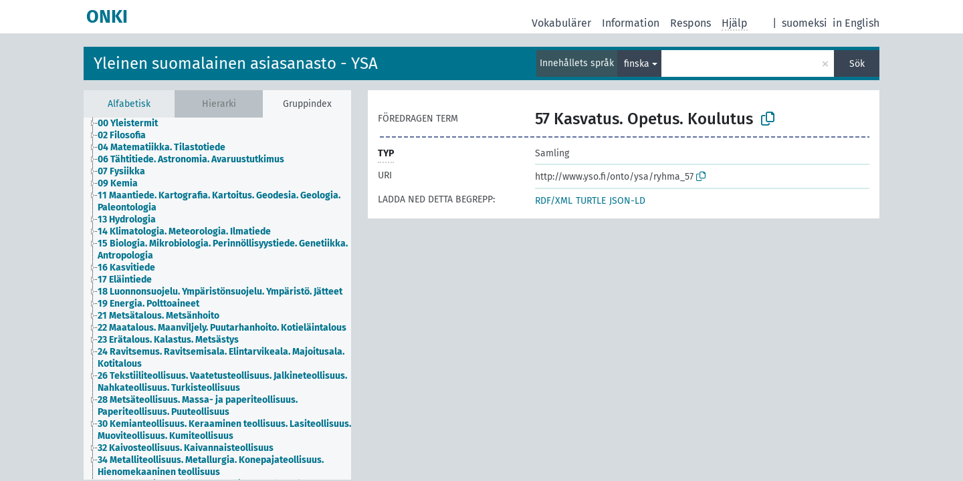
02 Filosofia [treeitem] (122, 135)
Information (630, 23)
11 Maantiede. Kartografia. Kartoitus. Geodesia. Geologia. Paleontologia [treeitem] (219, 201)
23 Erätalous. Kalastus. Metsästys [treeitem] (168, 339)
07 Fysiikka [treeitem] (121, 171)
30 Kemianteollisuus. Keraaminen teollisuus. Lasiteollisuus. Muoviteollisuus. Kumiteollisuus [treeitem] (224, 430)
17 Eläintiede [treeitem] (125, 279)
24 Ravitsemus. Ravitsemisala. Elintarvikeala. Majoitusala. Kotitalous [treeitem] (221, 357)
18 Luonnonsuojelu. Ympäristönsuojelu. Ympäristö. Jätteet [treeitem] (220, 291)
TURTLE (591, 200)
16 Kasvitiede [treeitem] (126, 267)
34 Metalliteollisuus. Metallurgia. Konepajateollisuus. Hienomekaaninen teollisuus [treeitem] (211, 466)
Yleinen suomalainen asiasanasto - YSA (236, 63)
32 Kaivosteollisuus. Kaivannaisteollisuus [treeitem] (186, 448)
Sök (857, 63)
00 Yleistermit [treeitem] (128, 123)
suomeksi (804, 23)
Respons (690, 23)
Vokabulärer (561, 23)
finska (636, 63)
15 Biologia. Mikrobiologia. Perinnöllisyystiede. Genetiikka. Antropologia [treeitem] (223, 249)
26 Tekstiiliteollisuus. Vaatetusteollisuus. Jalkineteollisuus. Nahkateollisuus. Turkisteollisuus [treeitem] (222, 381)
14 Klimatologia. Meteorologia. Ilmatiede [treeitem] (184, 231)
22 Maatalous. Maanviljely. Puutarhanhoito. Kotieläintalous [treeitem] (222, 327)
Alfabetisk (129, 104)
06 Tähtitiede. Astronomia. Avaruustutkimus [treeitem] (191, 159)
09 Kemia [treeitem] (118, 183)
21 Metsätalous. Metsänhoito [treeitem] (158, 315)
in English (856, 23)
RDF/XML (553, 200)
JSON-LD (627, 200)
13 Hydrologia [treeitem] (127, 219)
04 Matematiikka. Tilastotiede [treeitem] (161, 147)
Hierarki (219, 104)
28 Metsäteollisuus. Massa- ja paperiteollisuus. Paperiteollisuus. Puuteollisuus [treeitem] (198, 406)
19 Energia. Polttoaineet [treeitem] (148, 303)
